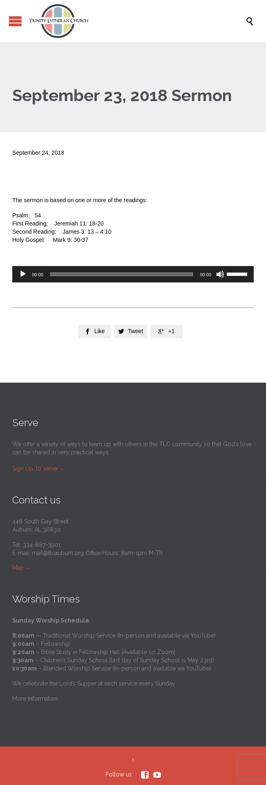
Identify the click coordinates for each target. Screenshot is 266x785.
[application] (133, 274)
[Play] (23, 274)
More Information (35, 698)
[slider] (122, 274)
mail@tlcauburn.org (58, 553)
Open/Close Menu (15, 21)
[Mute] (220, 274)
